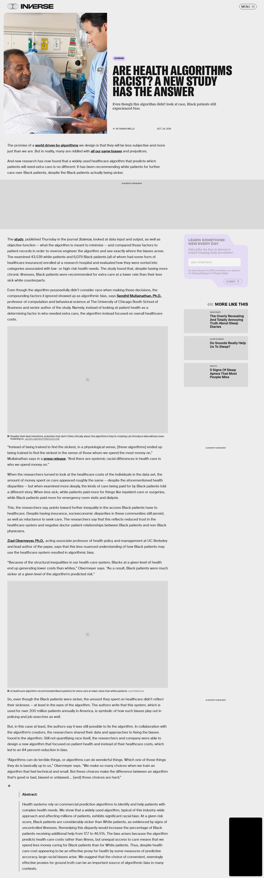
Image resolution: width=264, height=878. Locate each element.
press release (55, 458)
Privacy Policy (221, 275)
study (18, 239)
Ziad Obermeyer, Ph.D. (25, 540)
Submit (231, 283)
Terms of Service (200, 275)
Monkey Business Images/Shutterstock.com (23, 131)
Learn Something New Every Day (206, 243)
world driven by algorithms (56, 145)
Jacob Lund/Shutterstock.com (42, 439)
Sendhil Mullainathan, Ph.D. (139, 296)
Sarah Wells (127, 128)
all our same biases (106, 151)
